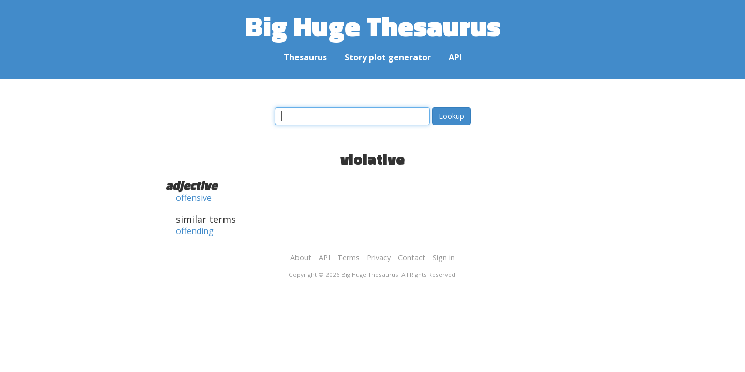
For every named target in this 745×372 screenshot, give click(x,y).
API (455, 57)
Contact (411, 257)
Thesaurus (305, 57)
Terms (348, 257)
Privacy (379, 257)
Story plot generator (388, 57)
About (300, 257)
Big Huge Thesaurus (372, 25)
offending (195, 231)
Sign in (444, 257)
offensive (194, 198)
